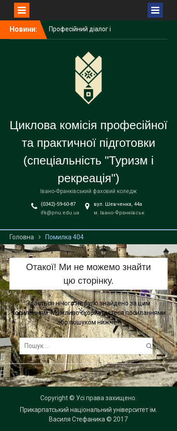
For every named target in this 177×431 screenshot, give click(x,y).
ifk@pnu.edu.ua (60, 213)
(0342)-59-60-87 (58, 204)
